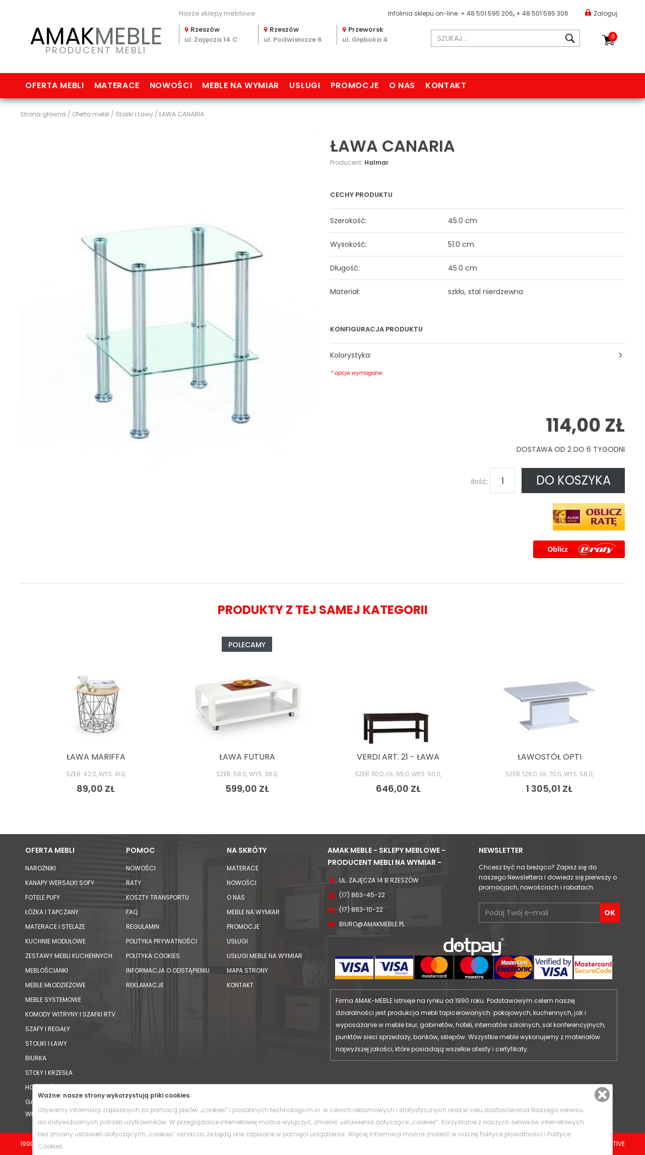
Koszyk (612, 37)
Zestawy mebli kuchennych (68, 956)
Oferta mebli (54, 85)
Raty (133, 882)
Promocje (355, 85)
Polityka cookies (153, 956)
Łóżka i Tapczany (52, 912)
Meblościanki (46, 970)
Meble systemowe (53, 999)
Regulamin (142, 926)
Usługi (304, 85)
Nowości (171, 85)
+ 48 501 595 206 (487, 13)
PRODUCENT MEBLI (96, 38)
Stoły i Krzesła (49, 1072)
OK (609, 913)
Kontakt (445, 85)
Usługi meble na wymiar (264, 956)
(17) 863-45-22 (362, 895)
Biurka (35, 1058)
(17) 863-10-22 (361, 909)
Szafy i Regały (47, 1029)
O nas (402, 85)
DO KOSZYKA (573, 480)
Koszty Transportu (157, 897)
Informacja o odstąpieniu (168, 970)
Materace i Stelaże (55, 926)
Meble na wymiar (240, 85)
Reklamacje (145, 985)
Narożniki (40, 868)
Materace (117, 85)
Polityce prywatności (511, 1134)
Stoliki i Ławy (46, 1043)
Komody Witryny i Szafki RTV (70, 1014)
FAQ (132, 912)
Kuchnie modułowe (55, 941)
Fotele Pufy (42, 897)
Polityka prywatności (161, 941)
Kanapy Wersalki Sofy (59, 882)
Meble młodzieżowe (55, 985)
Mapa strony (247, 970)
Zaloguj (601, 13)
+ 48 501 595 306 (542, 13)
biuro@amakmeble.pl (372, 924)
